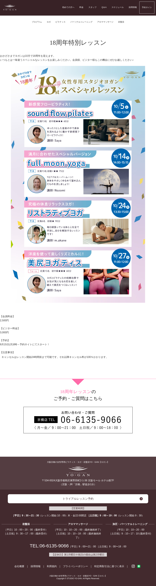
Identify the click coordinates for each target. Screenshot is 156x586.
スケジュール (118, 7)
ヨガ (49, 22)
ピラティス (60, 22)
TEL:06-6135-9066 (49, 545)
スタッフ (92, 7)
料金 (81, 7)
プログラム (37, 22)
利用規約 (52, 566)
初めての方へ (68, 7)
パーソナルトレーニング (81, 22)
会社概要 (19, 566)
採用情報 (133, 7)
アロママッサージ (105, 22)
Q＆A (104, 7)
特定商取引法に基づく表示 (109, 566)
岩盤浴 (121, 22)
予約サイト (147, 7)
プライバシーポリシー (75, 566)
